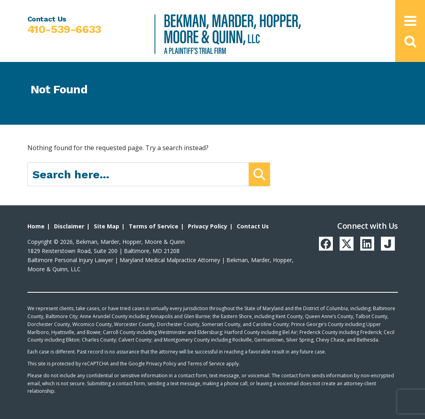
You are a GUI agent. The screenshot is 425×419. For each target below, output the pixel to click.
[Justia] (391, 243)
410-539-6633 (64, 29)
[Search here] (138, 174)
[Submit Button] (259, 174)
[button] (410, 42)
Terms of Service (152, 226)
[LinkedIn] (373, 243)
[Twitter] (354, 243)
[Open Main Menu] (410, 21)
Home (35, 226)
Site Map (105, 226)
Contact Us (251, 226)
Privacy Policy (205, 226)
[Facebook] (335, 243)
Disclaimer (69, 226)
